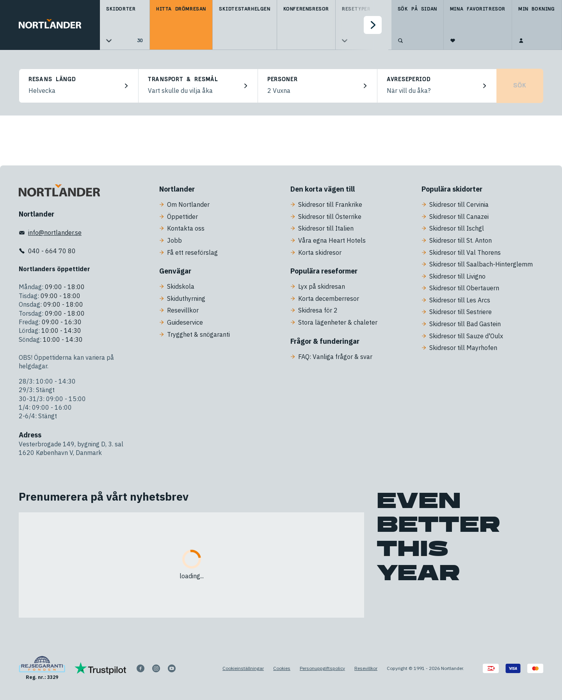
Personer (282, 79)
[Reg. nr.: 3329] (42, 668)
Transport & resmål (183, 79)
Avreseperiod (408, 79)
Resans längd (52, 79)
